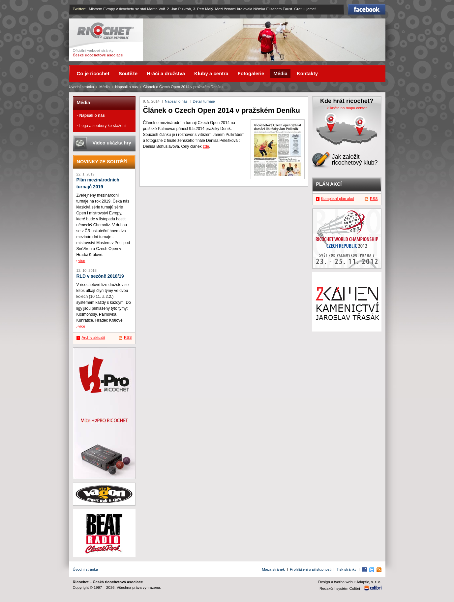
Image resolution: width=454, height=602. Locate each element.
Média (105, 87)
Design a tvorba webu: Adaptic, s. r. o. (349, 582)
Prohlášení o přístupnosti (310, 569)
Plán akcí (329, 184)
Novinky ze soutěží (102, 161)
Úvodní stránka (81, 87)
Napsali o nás (176, 101)
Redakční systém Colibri (339, 588)
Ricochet (105, 30)
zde (206, 146)
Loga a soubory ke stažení (102, 125)
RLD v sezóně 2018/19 (100, 276)
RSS (128, 337)
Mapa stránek (273, 569)
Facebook (366, 9)
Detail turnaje (204, 101)
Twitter (79, 9)
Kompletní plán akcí (337, 199)
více (81, 261)
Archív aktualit (94, 337)
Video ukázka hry (112, 142)
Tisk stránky (346, 569)
